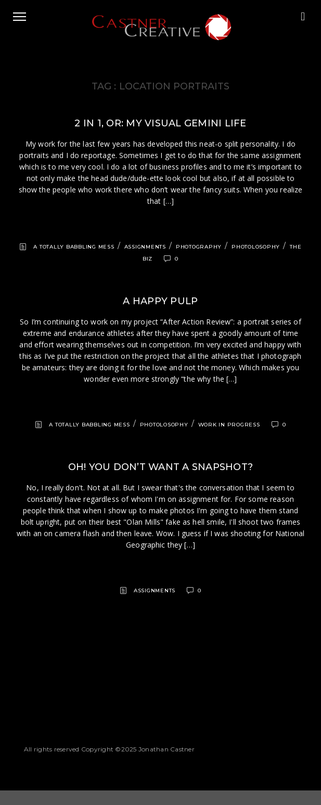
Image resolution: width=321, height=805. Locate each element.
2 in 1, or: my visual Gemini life (160, 123)
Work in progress (229, 424)
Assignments (145, 246)
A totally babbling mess (73, 246)
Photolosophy (256, 246)
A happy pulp (160, 301)
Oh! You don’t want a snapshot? (160, 467)
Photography (199, 246)
